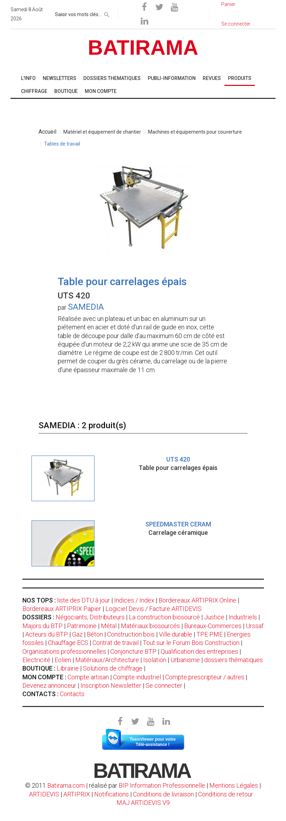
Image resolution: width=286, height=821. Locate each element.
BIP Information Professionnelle (162, 785)
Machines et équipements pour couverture (195, 132)
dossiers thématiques (233, 660)
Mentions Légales (233, 785)
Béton (95, 634)
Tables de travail (62, 144)
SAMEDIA (86, 307)
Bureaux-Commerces (213, 626)
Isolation (154, 660)
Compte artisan (88, 677)
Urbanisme (185, 660)
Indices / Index (134, 600)
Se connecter (164, 685)
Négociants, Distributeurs (90, 617)
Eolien (63, 660)
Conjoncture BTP (133, 651)
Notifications (112, 794)
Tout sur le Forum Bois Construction (191, 642)
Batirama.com (66, 785)
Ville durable (175, 634)
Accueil (47, 131)
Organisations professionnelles (64, 651)
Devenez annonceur (49, 685)
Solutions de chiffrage (112, 668)
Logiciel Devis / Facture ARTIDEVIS (153, 608)
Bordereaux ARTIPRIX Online (197, 600)
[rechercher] (106, 13)
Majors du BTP (42, 626)
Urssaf (255, 626)
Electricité (36, 660)
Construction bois (131, 634)
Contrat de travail (115, 642)
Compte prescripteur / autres (204, 677)
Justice (214, 617)
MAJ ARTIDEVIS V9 (143, 802)
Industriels (243, 617)
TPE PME (209, 634)
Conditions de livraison (163, 794)
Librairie (68, 668)
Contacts (72, 694)
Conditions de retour (225, 794)
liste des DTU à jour (83, 600)
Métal (109, 626)
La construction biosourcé (164, 617)
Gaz (77, 634)
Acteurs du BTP (46, 634)
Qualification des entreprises (199, 651)
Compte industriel (137, 677)
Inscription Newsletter (111, 685)
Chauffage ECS (68, 642)
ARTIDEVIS (44, 794)
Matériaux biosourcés (150, 626)
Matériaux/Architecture (107, 660)
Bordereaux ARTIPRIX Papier (61, 608)
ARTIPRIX (76, 794)
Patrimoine (82, 626)
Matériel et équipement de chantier (102, 132)
